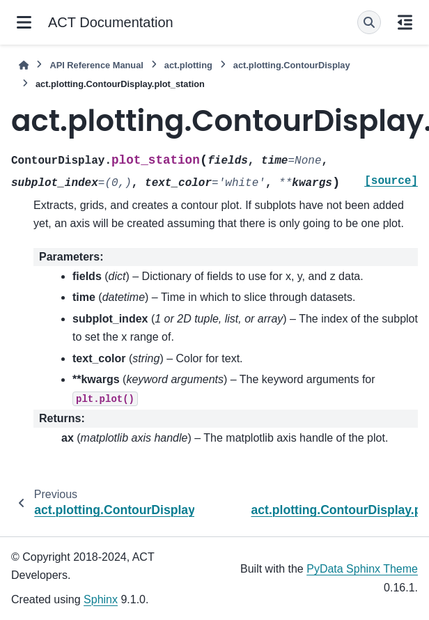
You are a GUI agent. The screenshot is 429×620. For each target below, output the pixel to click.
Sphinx (101, 599)
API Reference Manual (96, 65)
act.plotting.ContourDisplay (291, 65)
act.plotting (188, 65)
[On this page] (405, 22)
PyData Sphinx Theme (362, 569)
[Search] (369, 22)
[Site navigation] (24, 22)
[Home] (24, 65)
